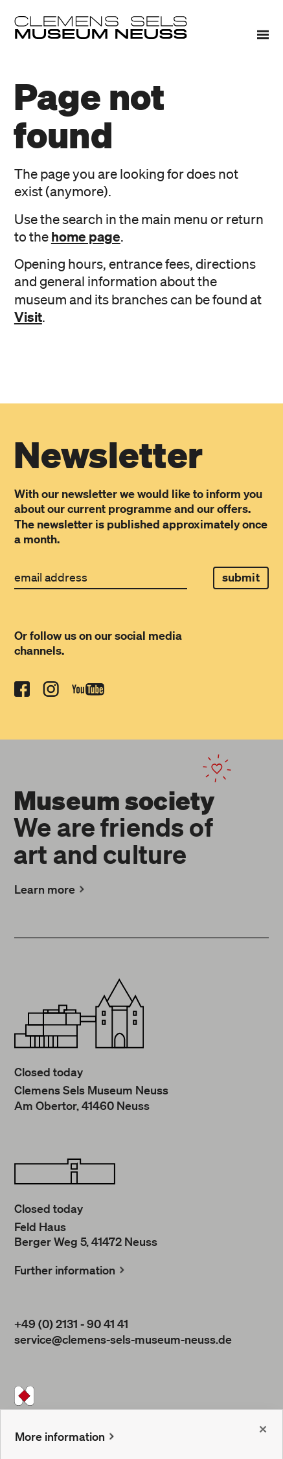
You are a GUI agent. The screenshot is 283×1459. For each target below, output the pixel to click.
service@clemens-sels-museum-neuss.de (123, 1339)
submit (241, 577)
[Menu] (262, 34)
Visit (28, 316)
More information (66, 1436)
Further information (71, 1270)
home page (85, 236)
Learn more (50, 889)
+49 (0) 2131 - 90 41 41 (71, 1324)
